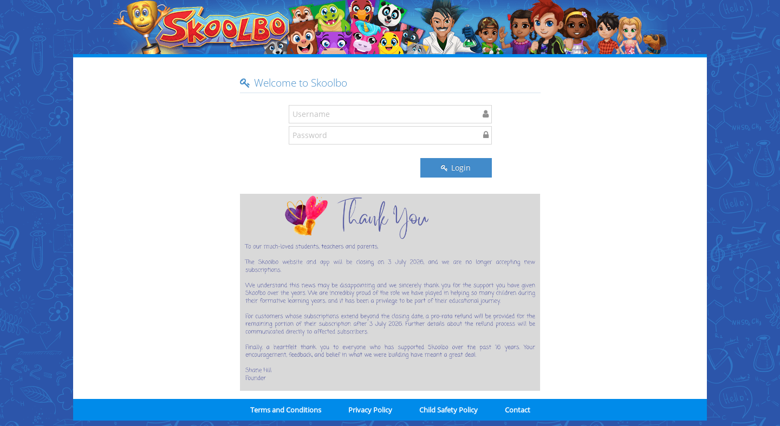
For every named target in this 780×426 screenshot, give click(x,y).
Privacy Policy (370, 410)
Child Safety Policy (448, 410)
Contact (517, 410)
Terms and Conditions (285, 410)
